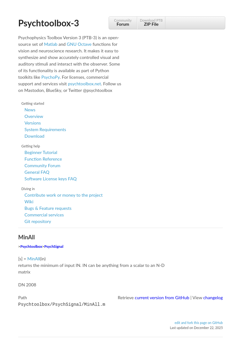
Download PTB (151, 22)
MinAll (33, 258)
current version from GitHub (162, 297)
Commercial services (44, 214)
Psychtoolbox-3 (48, 23)
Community (123, 22)
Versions (32, 122)
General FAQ (36, 172)
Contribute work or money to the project (63, 195)
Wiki (28, 201)
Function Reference (43, 159)
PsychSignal (53, 246)
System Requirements (45, 129)
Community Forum (42, 165)
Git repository (37, 221)
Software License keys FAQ (50, 178)
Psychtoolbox (31, 246)
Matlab (50, 44)
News (29, 109)
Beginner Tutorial (40, 152)
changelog (213, 297)
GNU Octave (79, 44)
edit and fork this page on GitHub (198, 322)
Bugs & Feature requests (48, 208)
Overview (33, 116)
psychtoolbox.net (84, 83)
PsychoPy (50, 77)
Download (34, 136)
